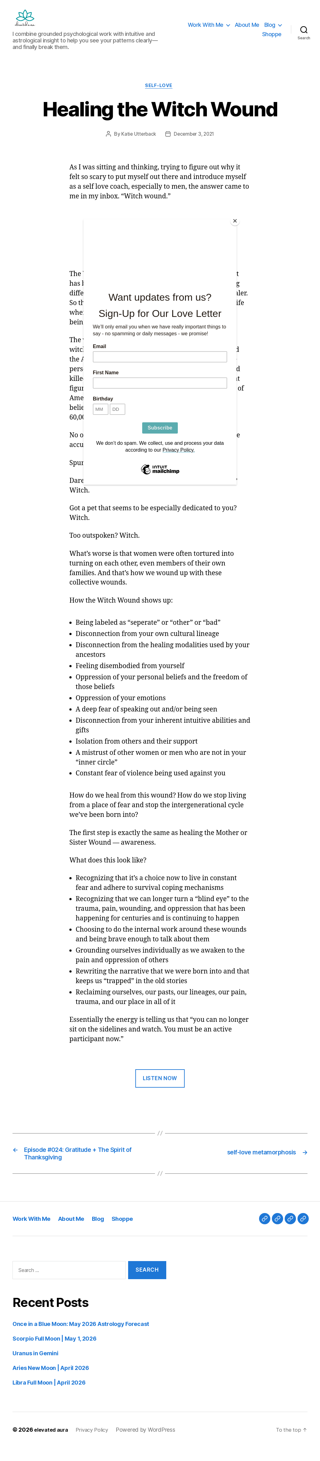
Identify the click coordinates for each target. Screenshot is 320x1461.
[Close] (235, 221)
